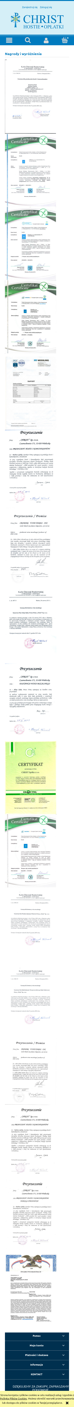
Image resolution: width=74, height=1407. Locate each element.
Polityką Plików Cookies (13, 1398)
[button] (9, 40)
